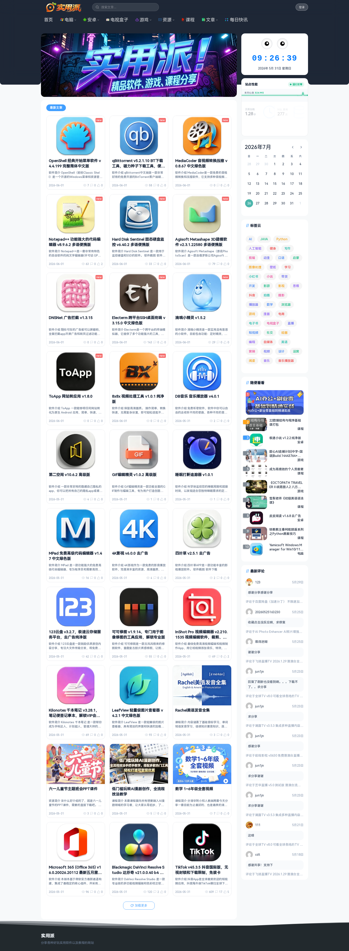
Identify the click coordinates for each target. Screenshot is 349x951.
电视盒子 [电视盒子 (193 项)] (273, 323)
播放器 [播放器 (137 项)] (253, 304)
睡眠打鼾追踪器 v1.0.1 (194, 474)
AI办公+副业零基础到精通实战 (269, 410)
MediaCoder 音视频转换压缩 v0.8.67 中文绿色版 (201, 163)
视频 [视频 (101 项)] (267, 351)
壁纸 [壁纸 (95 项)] (273, 267)
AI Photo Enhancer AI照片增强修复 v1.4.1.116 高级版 (293, 631)
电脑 (66, 20)
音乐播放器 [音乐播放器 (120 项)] (286, 360)
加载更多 (138, 905)
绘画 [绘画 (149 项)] (284, 332)
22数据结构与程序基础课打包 (285, 422)
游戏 (142, 20)
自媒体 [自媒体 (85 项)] (268, 342)
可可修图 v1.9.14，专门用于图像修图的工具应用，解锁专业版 (138, 634)
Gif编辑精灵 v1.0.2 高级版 (134, 474)
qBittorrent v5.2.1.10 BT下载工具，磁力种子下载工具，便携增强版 (138, 166)
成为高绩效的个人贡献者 (286, 469)
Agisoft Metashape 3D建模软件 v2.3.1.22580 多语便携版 (201, 242)
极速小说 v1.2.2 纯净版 (285, 438)
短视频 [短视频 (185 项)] (253, 332)
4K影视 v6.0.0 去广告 (130, 553)
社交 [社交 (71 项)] (270, 332)
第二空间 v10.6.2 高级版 (69, 474)
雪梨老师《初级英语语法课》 (286, 500)
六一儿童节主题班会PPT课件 (73, 788)
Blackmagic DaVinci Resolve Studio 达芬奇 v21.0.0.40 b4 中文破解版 (138, 872)
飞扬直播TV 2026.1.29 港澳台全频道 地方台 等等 (289, 661)
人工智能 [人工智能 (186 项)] (255, 248)
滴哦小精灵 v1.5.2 (190, 317)
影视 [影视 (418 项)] (281, 286)
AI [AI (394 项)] (250, 239)
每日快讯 (236, 20)
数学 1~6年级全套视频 (194, 788)
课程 (188, 20)
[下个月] (301, 147)
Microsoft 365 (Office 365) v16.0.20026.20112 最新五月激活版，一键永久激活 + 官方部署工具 (75, 875)
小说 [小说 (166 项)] (270, 276)
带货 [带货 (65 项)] (284, 276)
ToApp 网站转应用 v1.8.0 (70, 396)
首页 (48, 20)
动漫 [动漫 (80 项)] (267, 258)
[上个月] (292, 147)
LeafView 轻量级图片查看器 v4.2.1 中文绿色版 (137, 713)
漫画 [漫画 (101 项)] (267, 314)
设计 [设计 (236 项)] (281, 351)
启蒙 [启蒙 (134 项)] (296, 258)
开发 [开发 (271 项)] (252, 286)
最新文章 (56, 107)
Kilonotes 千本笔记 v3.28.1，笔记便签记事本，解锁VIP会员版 (74, 715)
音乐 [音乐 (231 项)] (267, 360)
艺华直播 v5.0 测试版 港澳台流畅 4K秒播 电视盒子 (290, 785)
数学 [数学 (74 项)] (270, 304)
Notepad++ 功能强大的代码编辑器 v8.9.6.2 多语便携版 (74, 242)
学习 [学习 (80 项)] (287, 267)
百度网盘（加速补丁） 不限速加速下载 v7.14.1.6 (288, 601)
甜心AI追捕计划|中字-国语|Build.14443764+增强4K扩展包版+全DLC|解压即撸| (286, 453)
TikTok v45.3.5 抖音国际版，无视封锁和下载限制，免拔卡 (201, 870)
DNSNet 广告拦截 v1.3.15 (71, 317)
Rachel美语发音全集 (192, 710)
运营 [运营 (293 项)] (296, 351)
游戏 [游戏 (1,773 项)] (252, 314)
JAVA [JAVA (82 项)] (264, 239)
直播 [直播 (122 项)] (291, 323)
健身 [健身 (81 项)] (273, 248)
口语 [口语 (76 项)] (281, 258)
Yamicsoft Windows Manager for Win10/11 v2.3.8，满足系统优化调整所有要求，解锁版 (286, 547)
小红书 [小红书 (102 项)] (253, 276)
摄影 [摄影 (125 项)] (281, 295)
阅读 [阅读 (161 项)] (252, 360)
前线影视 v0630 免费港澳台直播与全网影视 (285, 755)
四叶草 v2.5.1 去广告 (192, 553)
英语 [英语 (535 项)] (284, 342)
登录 (302, 7)
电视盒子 (117, 20)
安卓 (89, 20)
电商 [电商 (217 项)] (281, 314)
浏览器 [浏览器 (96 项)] (286, 304)
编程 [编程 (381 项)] (252, 342)
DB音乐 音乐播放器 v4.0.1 (197, 396)
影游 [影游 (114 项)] (267, 286)
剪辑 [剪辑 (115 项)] (252, 258)
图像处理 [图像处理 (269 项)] (255, 267)
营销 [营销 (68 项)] (252, 351)
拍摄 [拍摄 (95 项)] (267, 295)
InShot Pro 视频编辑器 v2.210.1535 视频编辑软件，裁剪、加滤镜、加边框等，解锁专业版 (201, 637)
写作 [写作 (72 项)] (287, 248)
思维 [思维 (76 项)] (296, 286)
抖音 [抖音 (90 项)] (252, 295)
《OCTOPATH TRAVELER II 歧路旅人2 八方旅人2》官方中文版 (286, 485)
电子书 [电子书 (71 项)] (253, 323)
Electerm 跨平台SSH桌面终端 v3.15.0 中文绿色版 (138, 320)
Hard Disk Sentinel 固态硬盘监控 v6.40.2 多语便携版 (138, 242)
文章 (208, 20)
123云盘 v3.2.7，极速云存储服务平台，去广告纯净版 (75, 634)
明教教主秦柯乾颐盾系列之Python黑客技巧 (286, 531)
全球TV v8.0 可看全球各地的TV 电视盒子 (283, 696)
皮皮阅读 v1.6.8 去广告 (285, 516)
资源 (165, 20)
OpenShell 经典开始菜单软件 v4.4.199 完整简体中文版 (75, 163)
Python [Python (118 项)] (281, 239)
